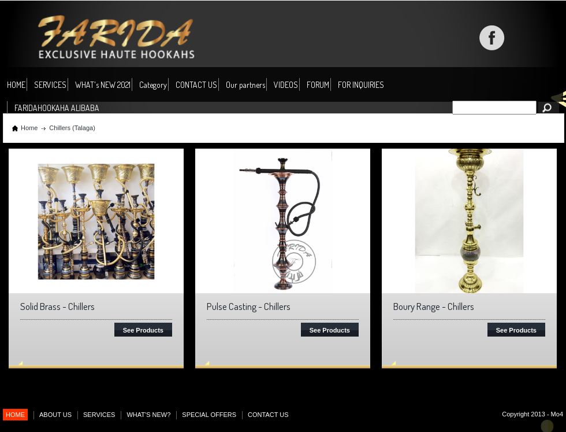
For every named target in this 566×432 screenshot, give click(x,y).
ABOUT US (55, 414)
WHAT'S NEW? (148, 414)
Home (29, 127)
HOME (16, 85)
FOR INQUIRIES (361, 85)
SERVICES (50, 85)
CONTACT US (196, 85)
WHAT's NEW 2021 (103, 85)
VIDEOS (286, 85)
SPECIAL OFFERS (209, 414)
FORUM (318, 85)
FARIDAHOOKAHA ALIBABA (56, 108)
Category (153, 85)
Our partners (245, 85)
